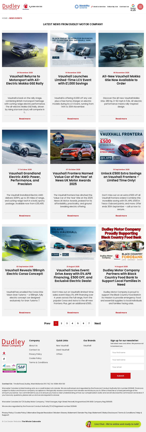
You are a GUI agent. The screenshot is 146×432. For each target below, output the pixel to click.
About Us (33, 345)
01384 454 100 (36, 7)
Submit (120, 375)
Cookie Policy (35, 358)
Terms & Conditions (38, 362)
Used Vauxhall (62, 349)
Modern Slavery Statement (63, 412)
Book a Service (98, 6)
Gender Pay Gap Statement (86, 412)
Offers (59, 353)
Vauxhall (87, 345)
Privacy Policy (35, 353)
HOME (4, 18)
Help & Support (137, 412)
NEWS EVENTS (15, 18)
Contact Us (124, 6)
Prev (48, 323)
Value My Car (112, 6)
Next (98, 323)
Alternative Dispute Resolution (39, 412)
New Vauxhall (62, 345)
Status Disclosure (105, 412)
